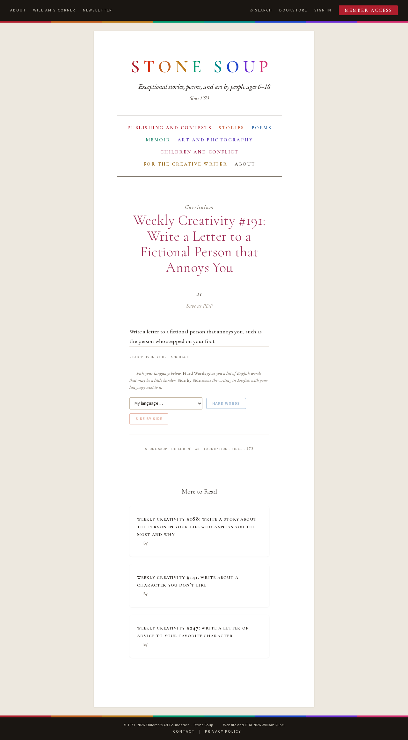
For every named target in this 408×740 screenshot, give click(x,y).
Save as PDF (199, 305)
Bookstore (293, 10)
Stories (231, 128)
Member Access (368, 10)
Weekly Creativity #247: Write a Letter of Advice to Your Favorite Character (192, 631)
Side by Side (148, 419)
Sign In (323, 10)
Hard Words (226, 403)
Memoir (158, 140)
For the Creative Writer (185, 164)
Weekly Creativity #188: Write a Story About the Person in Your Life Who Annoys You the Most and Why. (197, 526)
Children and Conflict (199, 152)
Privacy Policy (223, 731)
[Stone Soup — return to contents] (201, 66)
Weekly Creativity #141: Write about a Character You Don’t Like (187, 580)
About (18, 10)
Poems (261, 128)
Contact (184, 731)
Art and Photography (215, 140)
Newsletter (97, 10)
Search (263, 10)
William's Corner (54, 10)
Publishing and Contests (169, 128)
